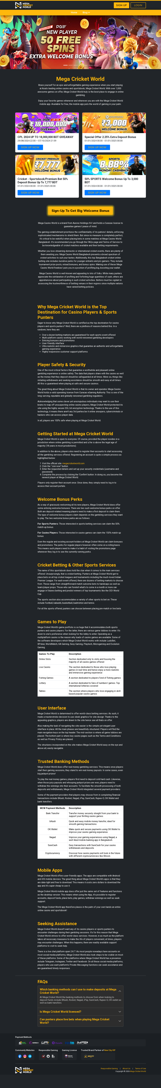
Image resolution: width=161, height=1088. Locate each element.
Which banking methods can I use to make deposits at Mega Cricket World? (78, 991)
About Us (126, 1068)
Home (74, 12)
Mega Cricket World (138, 1071)
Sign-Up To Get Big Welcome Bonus (80, 210)
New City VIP (109, 1050)
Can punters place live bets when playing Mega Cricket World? (74, 1021)
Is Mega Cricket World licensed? (60, 1011)
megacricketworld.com (73, 463)
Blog (86, 12)
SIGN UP (121, 5)
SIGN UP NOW (30, 147)
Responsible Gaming (109, 1068)
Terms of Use (140, 1068)
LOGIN (138, 5)
